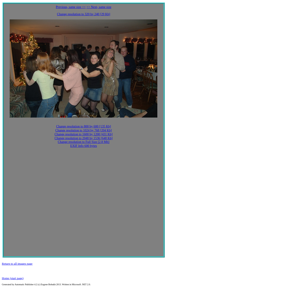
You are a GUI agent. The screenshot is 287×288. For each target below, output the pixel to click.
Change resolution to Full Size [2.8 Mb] (83, 142)
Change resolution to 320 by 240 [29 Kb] (83, 14)
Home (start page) (13, 278)
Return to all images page (17, 263)
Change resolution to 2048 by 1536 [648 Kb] (83, 138)
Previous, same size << (71, 7)
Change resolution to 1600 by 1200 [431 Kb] (83, 134)
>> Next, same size (99, 7)
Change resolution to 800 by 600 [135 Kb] (83, 126)
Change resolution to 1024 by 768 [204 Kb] (83, 130)
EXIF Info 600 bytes (83, 146)
